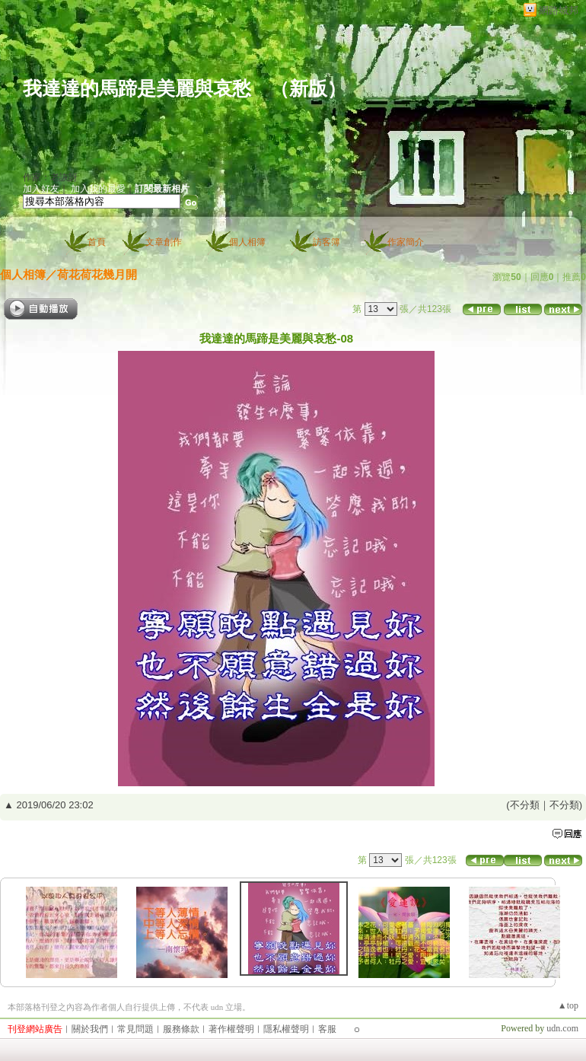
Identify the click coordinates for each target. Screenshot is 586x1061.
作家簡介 (405, 242)
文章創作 (163, 242)
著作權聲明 (231, 1029)
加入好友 (41, 188)
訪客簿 (326, 242)
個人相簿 (247, 242)
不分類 (525, 805)
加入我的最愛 (98, 188)
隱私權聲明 (286, 1029)
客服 (327, 1029)
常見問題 (135, 1029)
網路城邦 (558, 10)
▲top (568, 1005)
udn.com (562, 1028)
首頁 (97, 242)
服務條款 (181, 1029)
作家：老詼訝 (50, 177)
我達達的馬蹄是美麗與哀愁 (137, 88)
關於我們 (90, 1029)
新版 (308, 88)
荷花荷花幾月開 (97, 274)
